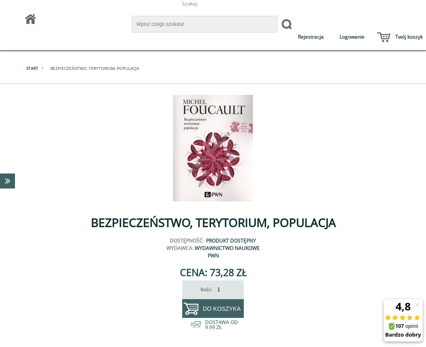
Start (32, 68)
